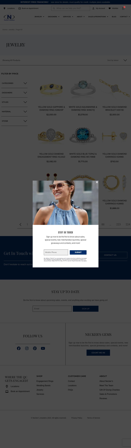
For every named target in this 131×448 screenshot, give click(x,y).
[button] (96, 182)
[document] (65, 224)
